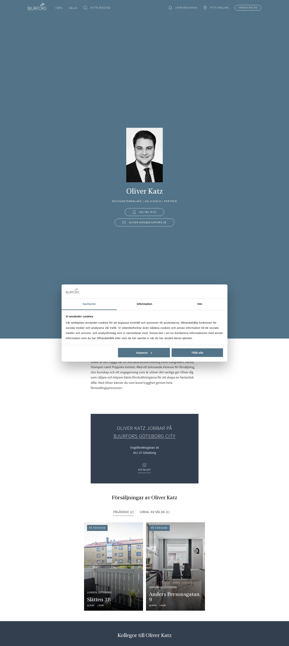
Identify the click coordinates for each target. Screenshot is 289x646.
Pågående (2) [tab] (123, 512)
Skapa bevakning (182, 8)
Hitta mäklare (216, 8)
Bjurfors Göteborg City (145, 436)
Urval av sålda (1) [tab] (155, 512)
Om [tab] (199, 303)
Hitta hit (144, 467)
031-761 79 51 (144, 212)
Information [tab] (144, 303)
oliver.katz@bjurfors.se (144, 222)
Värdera (248, 7)
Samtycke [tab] (89, 303)
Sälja (73, 8)
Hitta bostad (97, 8)
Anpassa (144, 352)
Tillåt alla (197, 352)
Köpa (59, 8)
